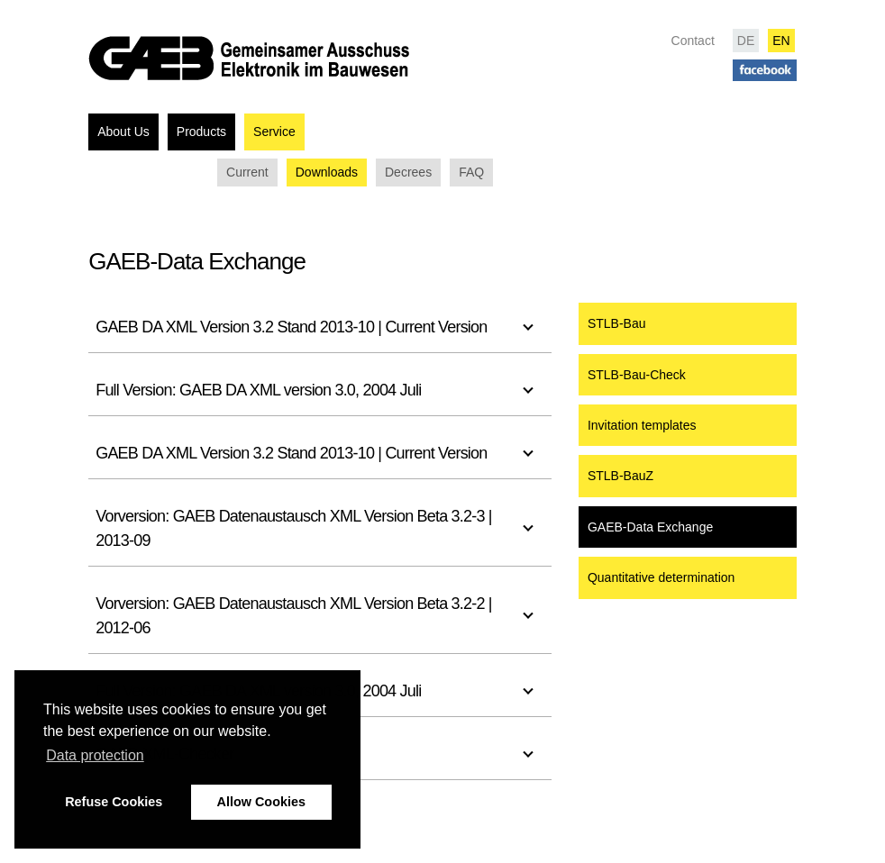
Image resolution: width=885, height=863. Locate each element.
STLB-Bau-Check (637, 375)
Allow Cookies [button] (261, 802)
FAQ (471, 172)
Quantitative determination (661, 577)
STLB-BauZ (620, 475)
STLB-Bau (617, 323)
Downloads (327, 172)
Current (247, 172)
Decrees (408, 172)
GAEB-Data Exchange (650, 527)
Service (274, 131)
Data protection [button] (95, 755)
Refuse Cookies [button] (113, 802)
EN (780, 40)
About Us (123, 131)
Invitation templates (642, 425)
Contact (693, 40)
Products (201, 131)
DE (745, 40)
